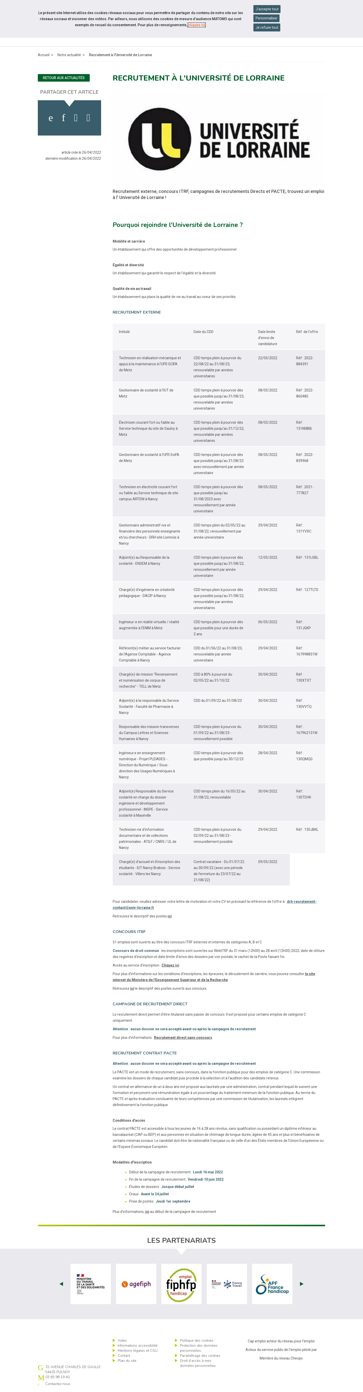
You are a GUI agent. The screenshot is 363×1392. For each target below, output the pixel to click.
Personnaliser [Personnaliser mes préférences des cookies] (267, 18)
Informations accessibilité (138, 1345)
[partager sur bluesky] (88, 118)
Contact (124, 1355)
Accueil (43, 55)
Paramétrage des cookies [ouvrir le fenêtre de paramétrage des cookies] (200, 1355)
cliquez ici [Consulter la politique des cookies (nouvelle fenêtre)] (196, 25)
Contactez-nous (57, 1383)
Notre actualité (69, 55)
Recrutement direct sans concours (183, 1038)
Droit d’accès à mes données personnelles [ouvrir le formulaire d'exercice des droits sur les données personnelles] (198, 1363)
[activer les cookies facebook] (51, 118)
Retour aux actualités (64, 78)
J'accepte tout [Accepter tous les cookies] (267, 9)
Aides (122, 1340)
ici (170, 916)
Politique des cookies (197, 1340)
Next (302, 1284)
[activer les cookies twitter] (76, 118)
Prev (61, 1284)
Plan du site (127, 1360)
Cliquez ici (170, 965)
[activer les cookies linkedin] (63, 118)
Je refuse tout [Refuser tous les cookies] (267, 27)
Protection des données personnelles (199, 1348)
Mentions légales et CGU (138, 1350)
